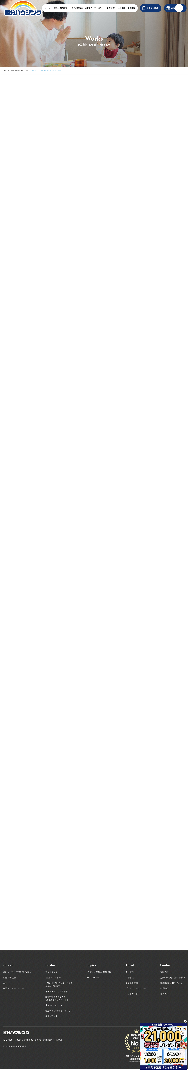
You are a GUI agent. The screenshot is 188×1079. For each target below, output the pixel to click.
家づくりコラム (94, 987)
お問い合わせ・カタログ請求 (172, 987)
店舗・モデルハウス (53, 1015)
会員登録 (164, 998)
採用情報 (131, 8)
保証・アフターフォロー (13, 998)
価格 (5, 993)
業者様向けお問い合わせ (172, 993)
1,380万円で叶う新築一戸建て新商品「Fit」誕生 (59, 994)
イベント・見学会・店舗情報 (56, 8)
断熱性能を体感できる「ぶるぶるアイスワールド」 (57, 1008)
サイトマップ (132, 1004)
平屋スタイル (51, 982)
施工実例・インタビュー (95, 8)
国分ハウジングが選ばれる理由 (17, 982)
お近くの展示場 (76, 8)
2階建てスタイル (53, 987)
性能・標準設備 (9, 987)
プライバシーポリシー (136, 998)
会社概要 (122, 8)
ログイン (164, 1004)
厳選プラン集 (51, 1026)
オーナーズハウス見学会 (56, 1001)
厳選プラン (111, 8)
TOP (4, 70)
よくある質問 (132, 993)
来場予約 (164, 982)
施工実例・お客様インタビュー (18, 70)
